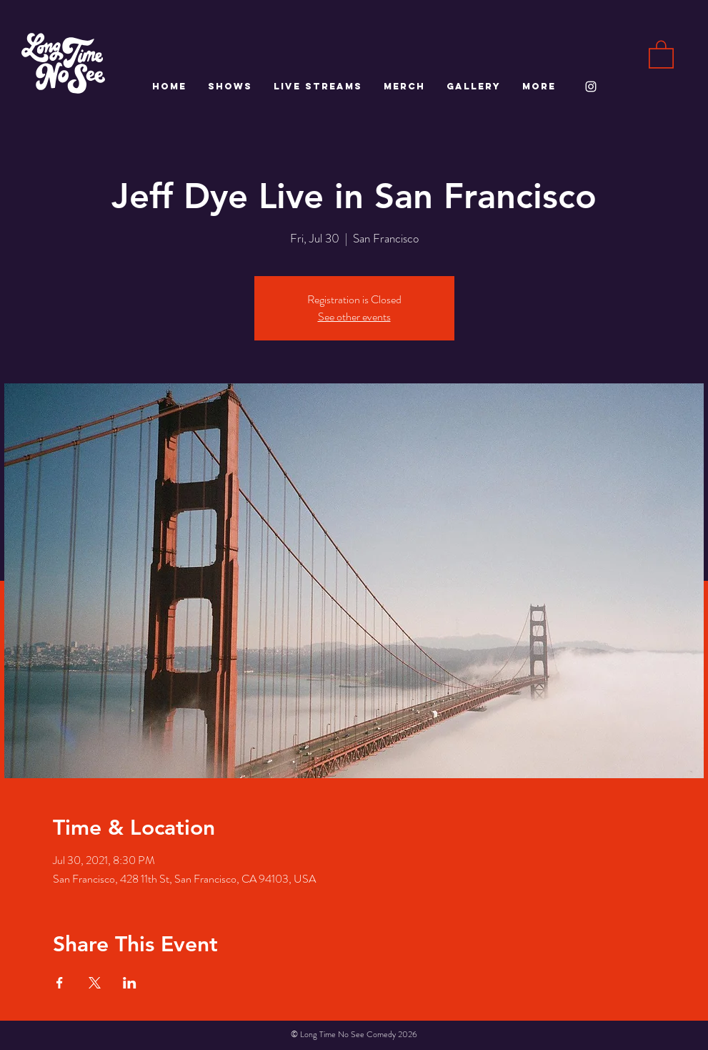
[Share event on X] (94, 982)
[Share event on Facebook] (59, 982)
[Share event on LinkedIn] (129, 982)
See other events (354, 316)
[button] (661, 54)
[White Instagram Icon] (591, 86)
